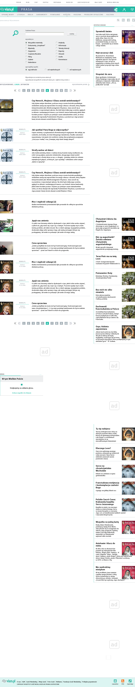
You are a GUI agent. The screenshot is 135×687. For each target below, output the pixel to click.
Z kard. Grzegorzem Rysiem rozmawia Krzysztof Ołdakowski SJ (108, 263)
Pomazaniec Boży (104, 273)
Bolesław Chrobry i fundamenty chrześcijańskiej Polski (106, 277)
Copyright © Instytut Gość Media (28, 684)
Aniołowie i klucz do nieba (105, 544)
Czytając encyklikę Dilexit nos (106, 491)
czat (36, 2)
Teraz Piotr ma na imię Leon (106, 257)
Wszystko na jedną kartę (107, 522)
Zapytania (30, 51)
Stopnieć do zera (104, 74)
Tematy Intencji (62, 48)
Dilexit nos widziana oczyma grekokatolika (105, 475)
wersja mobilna (113, 2)
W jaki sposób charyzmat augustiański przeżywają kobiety (107, 248)
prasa (26, 9)
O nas (19, 682)
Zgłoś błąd (130, 680)
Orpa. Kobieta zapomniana (102, 327)
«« (15, 90)
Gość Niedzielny (84, 2)
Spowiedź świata (104, 31)
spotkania (57, 2)
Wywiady (30, 48)
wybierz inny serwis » (63, 80)
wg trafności (31, 70)
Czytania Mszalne (33, 54)
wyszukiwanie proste (81, 84)
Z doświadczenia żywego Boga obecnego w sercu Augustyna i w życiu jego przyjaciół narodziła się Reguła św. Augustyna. (107, 227)
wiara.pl (8, 9)
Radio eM (69, 2)
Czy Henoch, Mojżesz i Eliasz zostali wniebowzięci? (56, 100)
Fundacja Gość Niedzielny (72, 682)
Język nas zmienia (40, 220)
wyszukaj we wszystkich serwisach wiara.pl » (40, 80)
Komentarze (61, 59)
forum (18, 2)
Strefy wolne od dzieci (42, 150)
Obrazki (60, 54)
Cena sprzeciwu (39, 243)
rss (123, 20)
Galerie (29, 59)
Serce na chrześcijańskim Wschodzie (103, 468)
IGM (23, 682)
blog (27, 2)
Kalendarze (30, 62)
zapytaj (45, 2)
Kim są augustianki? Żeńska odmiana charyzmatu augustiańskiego (105, 241)
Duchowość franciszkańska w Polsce (107, 307)
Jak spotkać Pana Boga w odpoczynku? (50, 130)
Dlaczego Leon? (103, 448)
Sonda (2, 374)
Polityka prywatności (89, 682)
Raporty (60, 51)
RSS (122, 680)
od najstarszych (74, 70)
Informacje (61, 45)
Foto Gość (51, 682)
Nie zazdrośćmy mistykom (103, 568)
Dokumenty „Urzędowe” (35, 45)
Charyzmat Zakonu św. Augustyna (106, 220)
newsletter (115, 680)
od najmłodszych (52, 70)
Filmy (28, 57)
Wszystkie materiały (33, 43)
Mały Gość (98, 2)
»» (75, 90)
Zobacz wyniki (17, 393)
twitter (133, 20)
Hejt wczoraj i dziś (104, 53)
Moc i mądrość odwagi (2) (44, 201)
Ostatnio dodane (100, 25)
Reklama (59, 682)
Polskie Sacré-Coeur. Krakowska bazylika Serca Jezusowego (106, 502)
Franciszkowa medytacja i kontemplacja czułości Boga (107, 485)
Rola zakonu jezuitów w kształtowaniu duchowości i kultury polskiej (106, 297)
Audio (59, 57)
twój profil (124, 9)
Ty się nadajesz (103, 429)
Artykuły (60, 43)
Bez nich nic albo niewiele (104, 291)
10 (66, 90)
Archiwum (27, 393)
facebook (128, 20)
